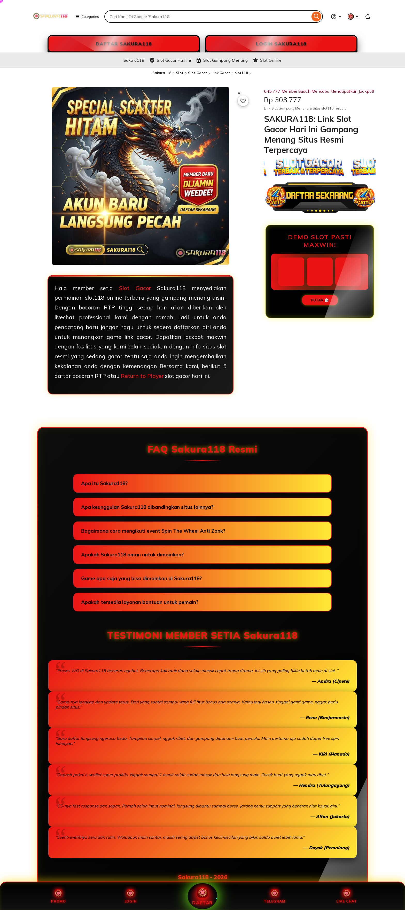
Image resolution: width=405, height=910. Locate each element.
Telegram (274, 896)
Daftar (202, 896)
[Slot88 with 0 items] (368, 16)
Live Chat (346, 896)
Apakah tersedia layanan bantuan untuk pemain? (139, 602)
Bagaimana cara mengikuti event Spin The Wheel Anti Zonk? (153, 531)
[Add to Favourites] (243, 100)
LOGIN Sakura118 (281, 44)
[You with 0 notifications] (353, 16)
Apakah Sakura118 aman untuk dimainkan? (132, 554)
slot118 (241, 73)
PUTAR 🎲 (320, 300)
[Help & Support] (336, 16)
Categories (87, 16)
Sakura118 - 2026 (202, 877)
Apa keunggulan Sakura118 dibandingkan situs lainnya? (147, 507)
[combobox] (207, 16)
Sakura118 (161, 73)
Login (130, 896)
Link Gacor (221, 73)
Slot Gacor (197, 73)
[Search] (316, 16)
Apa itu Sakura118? (104, 483)
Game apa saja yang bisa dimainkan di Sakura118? (141, 578)
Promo (58, 896)
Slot (179, 73)
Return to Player (142, 375)
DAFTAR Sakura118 (124, 44)
